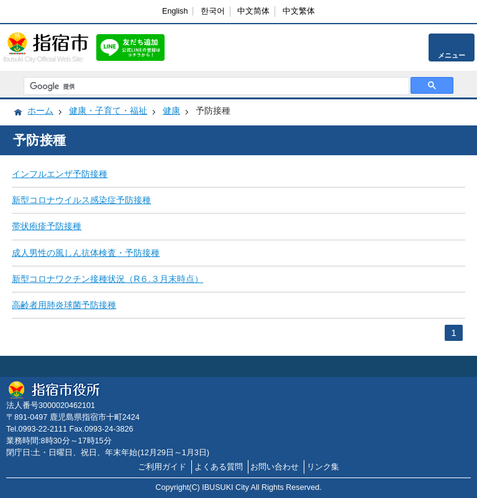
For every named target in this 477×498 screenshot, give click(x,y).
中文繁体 (299, 11)
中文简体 (253, 11)
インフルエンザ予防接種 (59, 174)
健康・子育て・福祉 (108, 110)
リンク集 (323, 467)
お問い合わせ (274, 467)
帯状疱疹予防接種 (46, 226)
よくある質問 (218, 467)
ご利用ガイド (162, 467)
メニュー (451, 55)
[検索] (215, 86)
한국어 (213, 11)
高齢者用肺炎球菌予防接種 (64, 305)
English (175, 11)
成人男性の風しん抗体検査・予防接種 (86, 253)
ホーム (40, 110)
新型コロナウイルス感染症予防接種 (81, 200)
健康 (171, 110)
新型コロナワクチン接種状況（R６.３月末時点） (107, 279)
